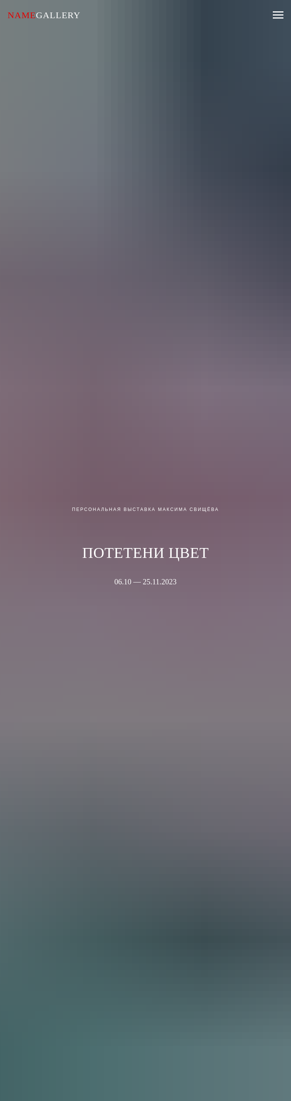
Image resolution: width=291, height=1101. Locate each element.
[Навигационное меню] (278, 15)
